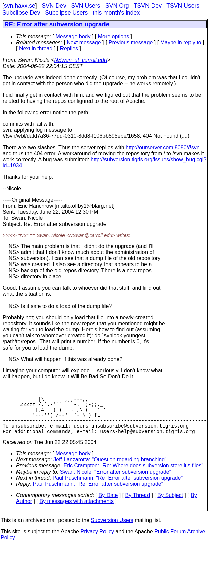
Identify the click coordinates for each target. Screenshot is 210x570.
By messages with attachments (76, 512)
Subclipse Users (66, 12)
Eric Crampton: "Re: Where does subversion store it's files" (133, 476)
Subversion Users (112, 531)
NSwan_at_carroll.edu (80, 60)
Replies (69, 48)
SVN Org (117, 5)
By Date (108, 506)
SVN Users (85, 5)
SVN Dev (54, 5)
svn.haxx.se (19, 5)
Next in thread (36, 48)
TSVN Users (182, 5)
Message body (72, 36)
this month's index (116, 12)
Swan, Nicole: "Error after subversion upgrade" (115, 482)
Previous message (131, 42)
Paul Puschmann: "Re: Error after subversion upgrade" (118, 488)
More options (113, 36)
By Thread (137, 506)
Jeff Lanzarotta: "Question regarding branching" (110, 470)
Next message (84, 42)
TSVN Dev (148, 5)
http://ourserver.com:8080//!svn (163, 147)
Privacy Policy (97, 542)
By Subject (170, 506)
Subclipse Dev (21, 12)
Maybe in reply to (180, 42)
